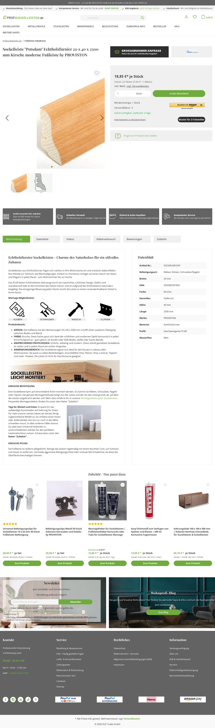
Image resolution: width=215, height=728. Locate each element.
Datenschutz (119, 648)
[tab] (16, 239)
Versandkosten (132, 718)
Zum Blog (163, 612)
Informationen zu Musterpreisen (130, 119)
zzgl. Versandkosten (138, 86)
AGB (86, 617)
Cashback (60, 681)
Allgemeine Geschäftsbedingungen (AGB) (133, 659)
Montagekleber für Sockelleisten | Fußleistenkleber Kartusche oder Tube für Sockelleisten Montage (106, 531)
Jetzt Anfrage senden (149, 8)
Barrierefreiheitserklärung (181, 675)
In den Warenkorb (179, 93)
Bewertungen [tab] (134, 239)
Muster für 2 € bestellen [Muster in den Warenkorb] (177, 119)
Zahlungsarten (63, 664)
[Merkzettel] (194, 18)
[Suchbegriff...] (109, 18)
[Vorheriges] (6, 118)
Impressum (119, 664)
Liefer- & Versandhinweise (68, 659)
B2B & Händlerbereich (180, 659)
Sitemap (60, 686)
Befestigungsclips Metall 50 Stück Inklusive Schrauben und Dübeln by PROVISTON (64, 531)
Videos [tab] (70, 239)
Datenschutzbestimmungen (34, 617)
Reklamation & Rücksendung (70, 670)
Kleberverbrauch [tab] (106, 239)
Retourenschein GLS (65, 675)
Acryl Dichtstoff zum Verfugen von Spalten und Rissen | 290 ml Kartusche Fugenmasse (150, 531)
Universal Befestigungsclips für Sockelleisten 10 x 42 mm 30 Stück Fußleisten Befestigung (21, 531)
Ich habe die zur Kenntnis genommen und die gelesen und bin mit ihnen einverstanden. (52, 618)
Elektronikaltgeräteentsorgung (183, 670)
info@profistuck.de (18, 673)
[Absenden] (76, 602)
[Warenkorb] (207, 17)
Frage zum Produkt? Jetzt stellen (140, 135)
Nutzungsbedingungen (50, 611)
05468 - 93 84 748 (13, 660)
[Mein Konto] (186, 18)
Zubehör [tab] (162, 239)
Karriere (173, 664)
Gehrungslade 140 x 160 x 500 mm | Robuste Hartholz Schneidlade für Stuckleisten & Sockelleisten (192, 531)
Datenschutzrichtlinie (22, 611)
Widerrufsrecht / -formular (126, 653)
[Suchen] (142, 18)
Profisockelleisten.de (12, 41)
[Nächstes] (101, 118)
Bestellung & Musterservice (69, 648)
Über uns (173, 653)
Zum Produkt (22, 563)
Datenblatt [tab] (42, 239)
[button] (187, 106)
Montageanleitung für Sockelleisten (99, 398)
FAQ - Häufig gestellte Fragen (70, 653)
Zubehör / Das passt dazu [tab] (106, 474)
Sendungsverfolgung (179, 648)
